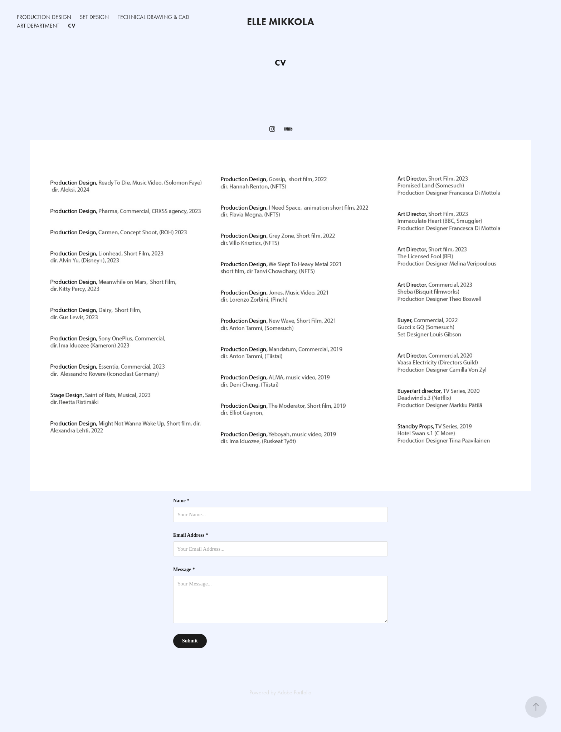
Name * (181, 500)
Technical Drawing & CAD (153, 17)
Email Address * (190, 535)
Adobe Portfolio (294, 692)
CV (71, 25)
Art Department (38, 25)
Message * (184, 569)
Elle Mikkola (280, 21)
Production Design (44, 17)
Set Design (94, 17)
